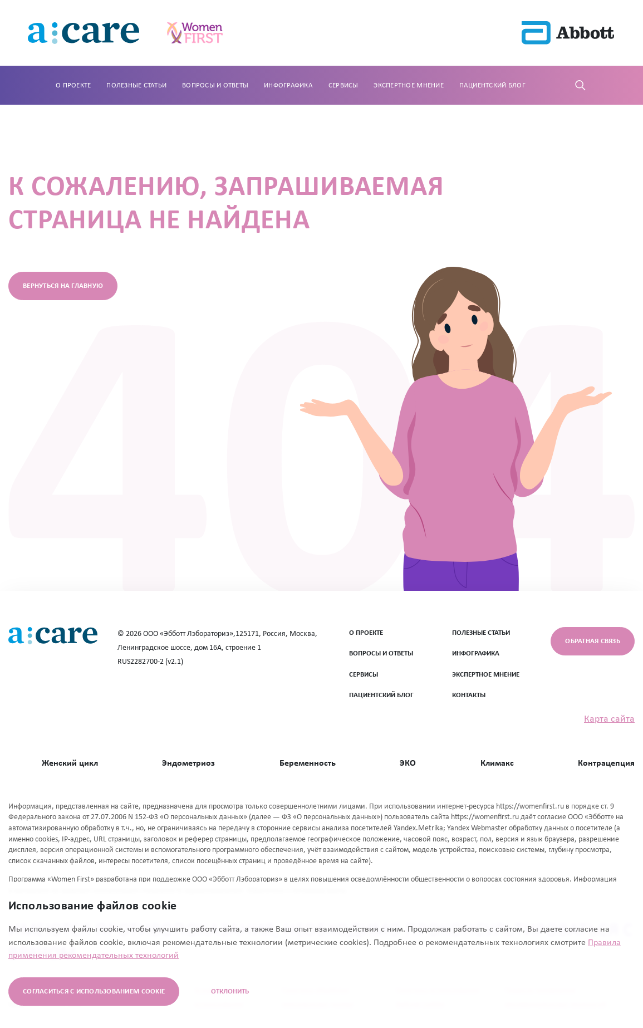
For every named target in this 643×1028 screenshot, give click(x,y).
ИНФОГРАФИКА (475, 653)
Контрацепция (606, 763)
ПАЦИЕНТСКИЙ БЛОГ (381, 695)
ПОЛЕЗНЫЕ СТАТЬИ (481, 633)
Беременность (307, 763)
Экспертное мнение (408, 85)
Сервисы (343, 85)
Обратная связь (592, 641)
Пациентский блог (492, 85)
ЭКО (408, 763)
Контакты (468, 695)
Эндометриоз (188, 763)
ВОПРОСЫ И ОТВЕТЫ (381, 653)
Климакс (497, 763)
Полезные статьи (136, 85)
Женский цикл (70, 763)
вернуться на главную (63, 286)
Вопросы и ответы (215, 85)
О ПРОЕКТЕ (366, 633)
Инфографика (288, 85)
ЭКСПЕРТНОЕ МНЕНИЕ (485, 674)
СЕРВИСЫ (363, 674)
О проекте (73, 85)
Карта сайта (609, 719)
